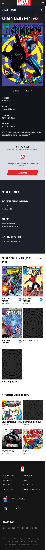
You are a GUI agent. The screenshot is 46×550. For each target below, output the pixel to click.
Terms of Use (8, 539)
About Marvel (8, 476)
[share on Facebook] (4, 529)
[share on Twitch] (36, 528)
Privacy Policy (18, 539)
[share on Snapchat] (27, 528)
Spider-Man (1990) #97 (6, 300)
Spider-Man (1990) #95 (30, 340)
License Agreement (10, 544)
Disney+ (26, 480)
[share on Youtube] (22, 528)
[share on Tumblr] (18, 528)
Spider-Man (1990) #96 (6, 341)
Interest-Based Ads (24, 544)
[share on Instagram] (13, 528)
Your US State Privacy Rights (32, 539)
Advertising (27, 476)
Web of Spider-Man (8, 451)
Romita (8, 303)
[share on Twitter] (9, 528)
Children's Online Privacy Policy (29, 541)
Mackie (3, 303)
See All (39, 259)
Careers (6, 485)
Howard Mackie (8, 109)
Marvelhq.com (28, 485)
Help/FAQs (7, 480)
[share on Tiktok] (41, 528)
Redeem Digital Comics (31, 489)
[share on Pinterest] (31, 528)
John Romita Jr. (9, 118)
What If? (26, 451)
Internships (8, 489)
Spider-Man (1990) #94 (9, 382)
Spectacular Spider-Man (32, 422)
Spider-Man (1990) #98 (27, 300)
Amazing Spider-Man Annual (12, 422)
